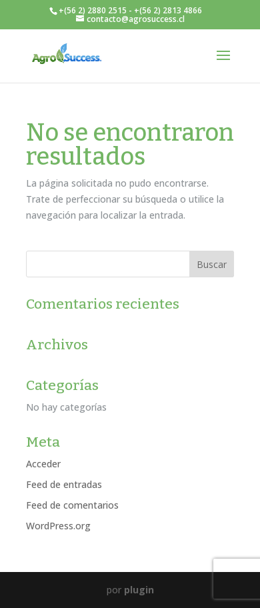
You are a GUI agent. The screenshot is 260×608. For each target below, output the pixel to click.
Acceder (43, 463)
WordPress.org (58, 525)
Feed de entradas (64, 484)
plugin (139, 589)
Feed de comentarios (72, 505)
